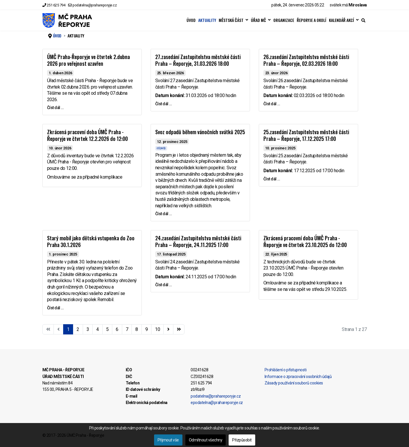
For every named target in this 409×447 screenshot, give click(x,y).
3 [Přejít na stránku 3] (88, 329)
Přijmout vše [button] (168, 440)
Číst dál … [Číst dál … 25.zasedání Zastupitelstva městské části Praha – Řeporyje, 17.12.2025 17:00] (271, 179)
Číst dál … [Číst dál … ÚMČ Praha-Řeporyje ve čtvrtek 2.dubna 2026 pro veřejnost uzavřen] (55, 107)
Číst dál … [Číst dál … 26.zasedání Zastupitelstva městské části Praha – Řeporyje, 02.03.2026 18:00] (271, 103)
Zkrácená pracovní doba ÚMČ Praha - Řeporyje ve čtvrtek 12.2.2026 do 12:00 (87, 135)
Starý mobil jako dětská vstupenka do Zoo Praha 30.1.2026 (90, 241)
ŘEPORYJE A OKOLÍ (311, 20)
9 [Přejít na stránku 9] (146, 329)
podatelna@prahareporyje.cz (95, 5)
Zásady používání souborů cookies (294, 383)
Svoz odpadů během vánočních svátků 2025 (200, 132)
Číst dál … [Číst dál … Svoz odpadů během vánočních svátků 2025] (163, 213)
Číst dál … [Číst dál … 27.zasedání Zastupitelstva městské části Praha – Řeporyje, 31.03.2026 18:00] (163, 103)
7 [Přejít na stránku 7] (127, 329)
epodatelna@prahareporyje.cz (217, 402)
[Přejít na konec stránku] (179, 329)
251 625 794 (56, 5)
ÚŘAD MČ (258, 20)
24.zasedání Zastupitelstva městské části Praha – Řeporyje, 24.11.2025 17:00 (198, 241)
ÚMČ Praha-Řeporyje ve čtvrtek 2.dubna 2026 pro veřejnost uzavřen (88, 60)
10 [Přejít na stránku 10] (157, 329)
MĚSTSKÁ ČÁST (231, 20)
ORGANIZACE (283, 20)
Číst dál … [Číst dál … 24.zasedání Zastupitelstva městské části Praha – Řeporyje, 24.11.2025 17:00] (163, 284)
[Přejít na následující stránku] (168, 329)
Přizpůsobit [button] (242, 440)
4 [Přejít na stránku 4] (97, 329)
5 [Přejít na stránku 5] (107, 329)
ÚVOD (191, 20)
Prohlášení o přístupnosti (286, 369)
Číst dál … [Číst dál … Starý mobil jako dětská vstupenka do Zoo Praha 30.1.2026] (55, 308)
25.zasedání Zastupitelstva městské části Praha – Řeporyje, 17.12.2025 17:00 (306, 135)
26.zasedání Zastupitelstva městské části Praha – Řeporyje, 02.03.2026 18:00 (306, 60)
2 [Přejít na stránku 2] (78, 329)
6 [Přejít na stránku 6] (117, 329)
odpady (161, 148)
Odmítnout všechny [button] (205, 440)
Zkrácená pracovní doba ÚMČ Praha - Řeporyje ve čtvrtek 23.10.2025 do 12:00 (305, 241)
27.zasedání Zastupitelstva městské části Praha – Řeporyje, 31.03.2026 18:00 (198, 60)
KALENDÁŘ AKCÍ (341, 20)
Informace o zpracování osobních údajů (298, 376)
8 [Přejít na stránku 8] (136, 329)
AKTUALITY (207, 20)
